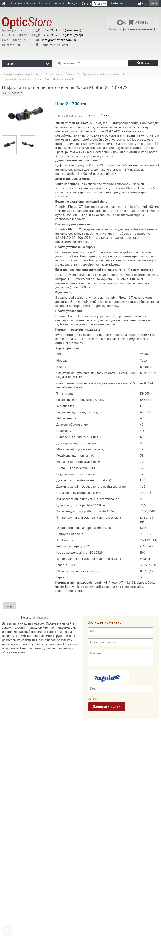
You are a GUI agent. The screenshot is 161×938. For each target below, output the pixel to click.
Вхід (142, 3)
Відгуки (9, 606)
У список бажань (99, 115)
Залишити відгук (106, 706)
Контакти (44, 3)
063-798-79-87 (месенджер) (63, 35)
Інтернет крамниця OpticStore (21, 74)
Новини (59, 3)
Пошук (143, 63)
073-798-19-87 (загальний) (62, 30)
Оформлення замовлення (137, 29)
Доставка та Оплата (22, 3)
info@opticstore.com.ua (59, 40)
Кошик (112, 29)
